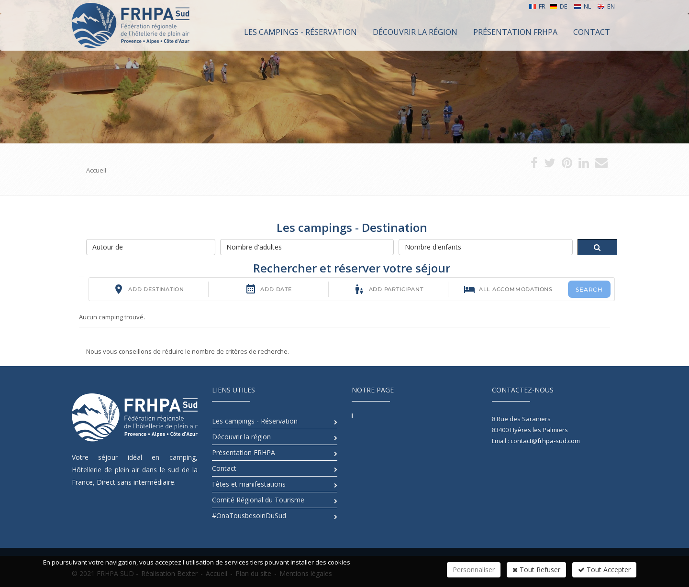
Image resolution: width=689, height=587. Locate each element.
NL (582, 6)
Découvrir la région (241, 436)
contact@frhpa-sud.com (545, 440)
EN (606, 6)
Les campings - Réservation (255, 420)
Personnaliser (474, 569)
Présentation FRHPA (243, 452)
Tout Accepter (604, 569)
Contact (224, 468)
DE (558, 6)
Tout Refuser (536, 569)
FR (537, 6)
